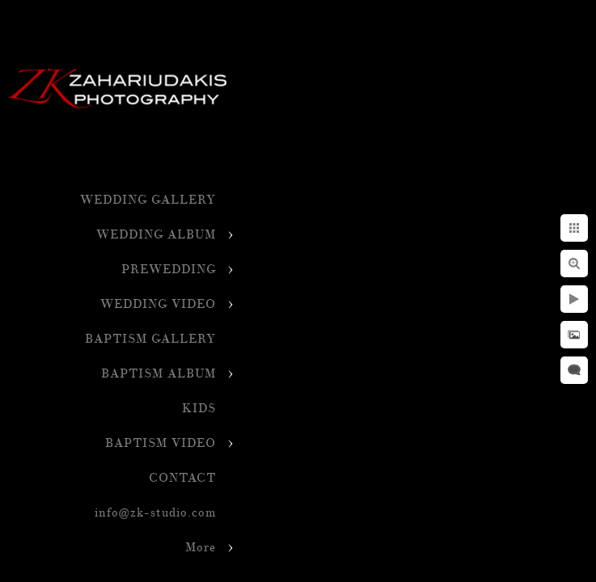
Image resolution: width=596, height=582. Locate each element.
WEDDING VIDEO (158, 304)
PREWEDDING (168, 269)
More (200, 547)
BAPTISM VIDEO (160, 443)
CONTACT (182, 478)
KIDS (199, 408)
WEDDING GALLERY (148, 200)
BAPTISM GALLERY (150, 339)
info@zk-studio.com (155, 513)
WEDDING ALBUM (156, 234)
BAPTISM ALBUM (158, 374)
